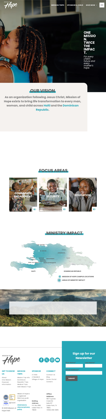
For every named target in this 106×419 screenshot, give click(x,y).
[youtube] (57, 360)
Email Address (72, 370)
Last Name (89, 362)
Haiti (47, 105)
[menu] (101, 5)
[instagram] (52, 360)
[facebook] (41, 360)
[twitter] (46, 360)
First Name (70, 362)
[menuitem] (58, 5)
